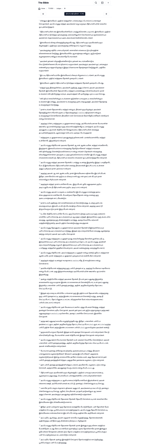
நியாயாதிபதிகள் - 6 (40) (75, 14)
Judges (58, 8)
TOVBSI (50, 8)
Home (43, 8)
